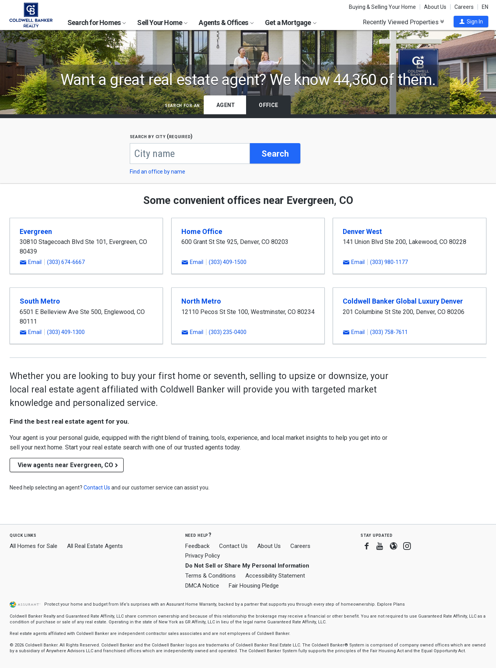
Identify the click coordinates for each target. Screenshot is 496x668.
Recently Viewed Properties (403, 21)
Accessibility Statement (275, 576)
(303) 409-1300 (66, 333)
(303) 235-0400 (227, 333)
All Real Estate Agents (95, 546)
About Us (435, 7)
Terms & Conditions (210, 576)
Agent (225, 105)
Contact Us (233, 546)
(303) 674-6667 (66, 263)
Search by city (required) (161, 136)
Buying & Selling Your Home (382, 7)
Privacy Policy (202, 556)
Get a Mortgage (291, 22)
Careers (464, 7)
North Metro (201, 302)
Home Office (201, 232)
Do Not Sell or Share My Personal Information (247, 566)
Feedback (197, 546)
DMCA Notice (202, 586)
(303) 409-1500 (227, 263)
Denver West (362, 232)
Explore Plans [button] (391, 604)
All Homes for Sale (33, 546)
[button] (471, 21)
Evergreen (36, 232)
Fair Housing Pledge (254, 586)
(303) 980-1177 (389, 263)
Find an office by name (157, 172)
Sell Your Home (162, 22)
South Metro (40, 302)
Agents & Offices (226, 22)
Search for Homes (96, 22)
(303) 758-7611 (389, 333)
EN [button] (485, 7)
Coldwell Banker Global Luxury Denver (403, 302)
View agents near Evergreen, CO (65, 465)
